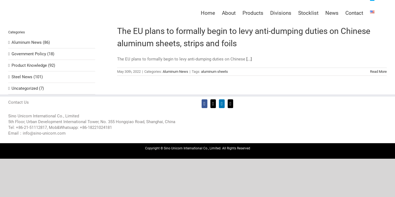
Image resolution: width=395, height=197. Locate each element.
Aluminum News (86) (31, 42)
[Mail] (230, 103)
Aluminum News (175, 71)
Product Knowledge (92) (33, 65)
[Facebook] (204, 103)
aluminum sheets (214, 71)
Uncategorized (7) (28, 88)
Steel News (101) (27, 76)
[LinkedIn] (222, 103)
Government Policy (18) (33, 53)
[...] (249, 59)
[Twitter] (213, 103)
